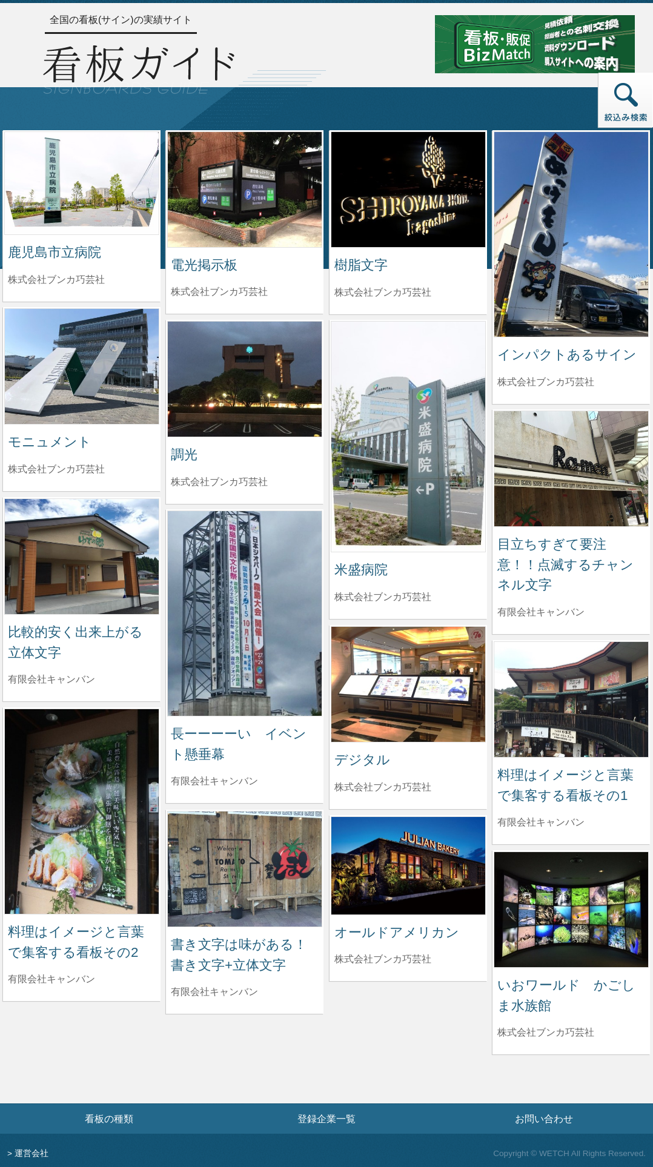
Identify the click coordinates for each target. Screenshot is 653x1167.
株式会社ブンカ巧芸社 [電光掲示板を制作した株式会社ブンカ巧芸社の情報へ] (219, 291)
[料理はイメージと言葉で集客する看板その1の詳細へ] (571, 698)
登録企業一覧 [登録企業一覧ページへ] (326, 1118)
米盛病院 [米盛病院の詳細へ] (361, 569)
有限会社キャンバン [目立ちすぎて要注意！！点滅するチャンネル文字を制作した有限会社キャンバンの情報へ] (541, 612)
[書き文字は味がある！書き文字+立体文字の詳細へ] (245, 868)
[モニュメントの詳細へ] (82, 365)
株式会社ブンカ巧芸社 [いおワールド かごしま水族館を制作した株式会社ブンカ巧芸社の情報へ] (545, 1032)
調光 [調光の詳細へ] (184, 454)
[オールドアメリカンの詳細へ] (408, 865)
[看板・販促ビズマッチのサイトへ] (535, 43)
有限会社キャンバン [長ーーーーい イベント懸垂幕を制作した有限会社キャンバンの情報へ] (214, 781)
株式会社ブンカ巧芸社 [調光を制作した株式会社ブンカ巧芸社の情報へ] (219, 482)
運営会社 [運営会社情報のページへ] (31, 1153)
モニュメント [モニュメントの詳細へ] (49, 441)
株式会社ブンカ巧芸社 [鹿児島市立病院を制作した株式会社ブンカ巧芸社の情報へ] (56, 279)
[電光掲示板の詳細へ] (245, 188)
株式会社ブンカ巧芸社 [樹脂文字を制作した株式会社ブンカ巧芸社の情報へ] (382, 292)
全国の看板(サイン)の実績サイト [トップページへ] (121, 20)
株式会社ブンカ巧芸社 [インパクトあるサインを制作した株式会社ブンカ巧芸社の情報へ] (545, 382)
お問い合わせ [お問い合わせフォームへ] (544, 1118)
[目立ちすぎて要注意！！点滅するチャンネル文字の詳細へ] (571, 468)
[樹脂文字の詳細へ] (408, 188)
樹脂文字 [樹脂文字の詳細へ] (361, 265)
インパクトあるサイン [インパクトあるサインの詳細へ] (567, 354)
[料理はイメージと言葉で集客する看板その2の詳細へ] (82, 810)
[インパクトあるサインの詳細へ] (571, 233)
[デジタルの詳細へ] (408, 683)
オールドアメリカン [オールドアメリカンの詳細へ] (396, 932)
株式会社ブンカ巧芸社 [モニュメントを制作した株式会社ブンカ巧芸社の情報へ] (56, 469)
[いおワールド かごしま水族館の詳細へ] (571, 909)
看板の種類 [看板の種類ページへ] (109, 1118)
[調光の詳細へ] (245, 378)
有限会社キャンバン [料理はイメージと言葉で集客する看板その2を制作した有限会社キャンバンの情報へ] (51, 979)
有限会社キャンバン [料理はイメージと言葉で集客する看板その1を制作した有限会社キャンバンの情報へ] (541, 822)
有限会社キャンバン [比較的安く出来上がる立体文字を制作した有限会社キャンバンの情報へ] (51, 679)
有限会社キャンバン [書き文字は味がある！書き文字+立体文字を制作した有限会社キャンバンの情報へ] (214, 992)
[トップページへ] (138, 68)
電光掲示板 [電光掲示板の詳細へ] (204, 265)
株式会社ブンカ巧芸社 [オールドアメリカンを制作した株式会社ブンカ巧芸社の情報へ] (382, 959)
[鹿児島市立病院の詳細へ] (82, 182)
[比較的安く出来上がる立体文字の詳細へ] (82, 555)
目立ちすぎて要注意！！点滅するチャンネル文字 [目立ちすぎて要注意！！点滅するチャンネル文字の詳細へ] (565, 564)
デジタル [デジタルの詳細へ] (362, 759)
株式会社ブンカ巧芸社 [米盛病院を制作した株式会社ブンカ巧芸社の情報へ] (382, 597)
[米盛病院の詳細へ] (408, 436)
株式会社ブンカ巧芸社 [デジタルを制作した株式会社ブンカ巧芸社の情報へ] (382, 787)
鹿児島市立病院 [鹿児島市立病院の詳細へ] (54, 252)
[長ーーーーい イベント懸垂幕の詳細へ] (245, 612)
